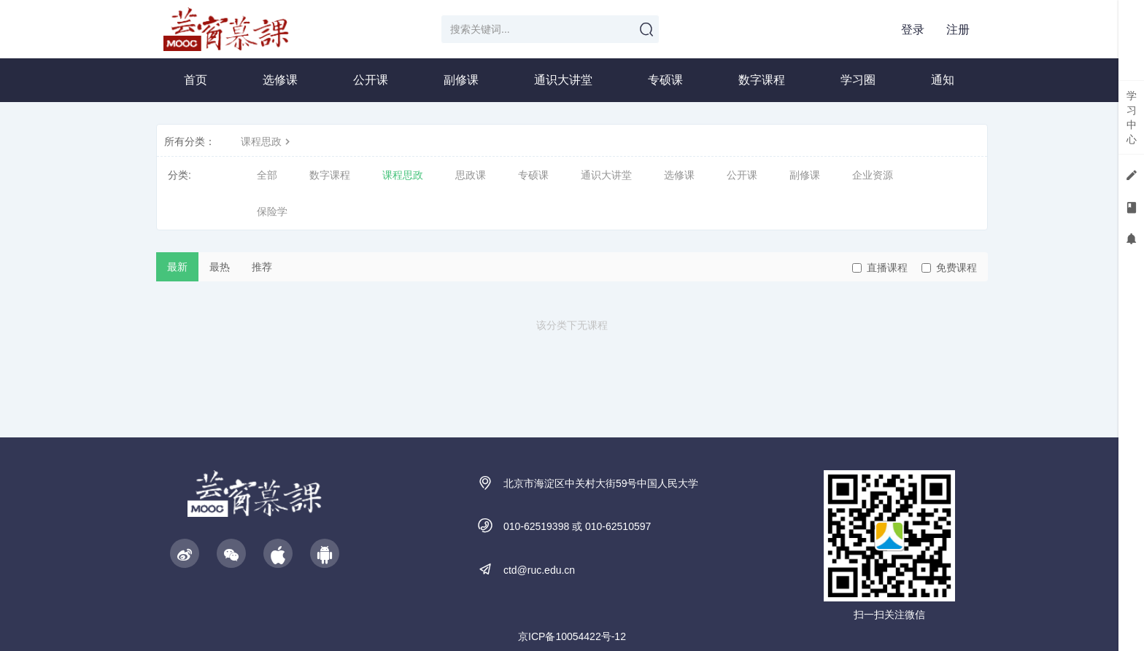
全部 (267, 175)
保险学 (272, 211)
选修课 (280, 80)
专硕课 (665, 80)
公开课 (370, 80)
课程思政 (267, 141)
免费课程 (949, 267)
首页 (195, 80)
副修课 (461, 80)
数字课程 (761, 80)
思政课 (470, 175)
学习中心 (1131, 117)
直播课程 (880, 267)
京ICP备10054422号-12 (572, 636)
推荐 (262, 267)
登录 (912, 29)
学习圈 (858, 80)
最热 (219, 267)
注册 (958, 29)
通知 (942, 80)
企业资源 (872, 175)
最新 (177, 267)
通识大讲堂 (563, 80)
